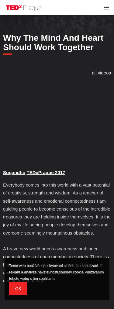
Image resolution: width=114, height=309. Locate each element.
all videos (101, 72)
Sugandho (14, 172)
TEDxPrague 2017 (46, 172)
